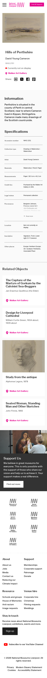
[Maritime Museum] (34, 515)
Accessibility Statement (29, 670)
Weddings (29, 608)
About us (6, 565)
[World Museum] (34, 502)
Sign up (10, 631)
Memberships (30, 565)
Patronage (29, 572)
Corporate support (33, 569)
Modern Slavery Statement (29, 667)
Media (5, 572)
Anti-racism (8, 604)
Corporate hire (31, 597)
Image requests (10, 608)
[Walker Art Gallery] (13, 528)
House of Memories (12, 601)
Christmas (29, 601)
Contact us (7, 576)
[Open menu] (4, 5)
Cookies (12, 670)
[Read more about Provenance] (33, 210)
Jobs (4, 569)
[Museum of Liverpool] (13, 502)
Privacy (10, 667)
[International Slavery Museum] (13, 515)
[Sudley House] (34, 528)
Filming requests (32, 604)
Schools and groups (12, 597)
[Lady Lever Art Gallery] (13, 541)
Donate (27, 576)
